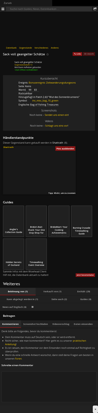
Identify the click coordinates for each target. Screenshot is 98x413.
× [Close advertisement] (95, 409)
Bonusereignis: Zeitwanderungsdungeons (52, 82)
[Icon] (8, 64)
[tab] (18, 291)
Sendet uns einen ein (56, 115)
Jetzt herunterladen (85, 275)
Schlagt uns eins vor (56, 125)
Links (79, 54)
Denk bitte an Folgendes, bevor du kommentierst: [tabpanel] (49, 369)
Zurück (8, 3)
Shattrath (57, 142)
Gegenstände (25, 47)
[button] (43, 165)
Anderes (55, 47)
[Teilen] (95, 9)
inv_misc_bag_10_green (43, 100)
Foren (18, 358)
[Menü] (3, 9)
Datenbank (11, 47)
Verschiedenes (41, 47)
